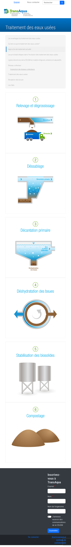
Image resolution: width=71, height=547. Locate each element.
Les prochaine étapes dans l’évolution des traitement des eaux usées (33, 55)
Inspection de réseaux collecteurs (22, 69)
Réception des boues (16, 80)
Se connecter (33, 537)
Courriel (51, 486)
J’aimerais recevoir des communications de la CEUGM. (59, 521)
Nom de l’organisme (56, 506)
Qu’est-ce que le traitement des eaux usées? (24, 44)
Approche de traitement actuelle (19, 49)
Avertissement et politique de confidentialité (59, 540)
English (17, 2)
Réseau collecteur (14, 65)
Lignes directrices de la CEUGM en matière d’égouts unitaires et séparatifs (34, 60)
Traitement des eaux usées (18, 74)
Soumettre (53, 531)
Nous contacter (33, 2)
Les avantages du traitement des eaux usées (24, 38)
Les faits (11, 85)
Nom (49, 496)
